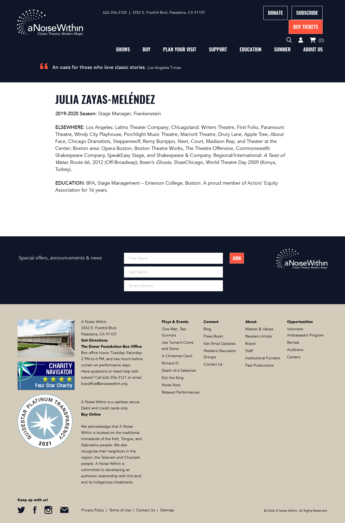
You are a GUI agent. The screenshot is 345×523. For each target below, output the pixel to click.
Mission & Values (259, 329)
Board (250, 343)
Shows (123, 49)
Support (218, 49)
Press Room (213, 336)
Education (250, 49)
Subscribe (307, 12)
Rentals (293, 342)
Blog (207, 329)
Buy (146, 49)
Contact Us (212, 364)
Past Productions (259, 365)
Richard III (170, 363)
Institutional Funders (262, 358)
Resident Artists (258, 336)
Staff (249, 350)
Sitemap (167, 510)
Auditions (295, 349)
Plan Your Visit (179, 49)
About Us (313, 49)
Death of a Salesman (179, 370)
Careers (293, 357)
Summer (282, 49)
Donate (275, 12)
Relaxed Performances (180, 392)
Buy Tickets (305, 26)
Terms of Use (120, 510)
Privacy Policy (92, 510)
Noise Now (171, 385)
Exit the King (173, 377)
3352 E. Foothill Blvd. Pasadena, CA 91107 (168, 12)
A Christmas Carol (177, 356)
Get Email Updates (219, 343)
